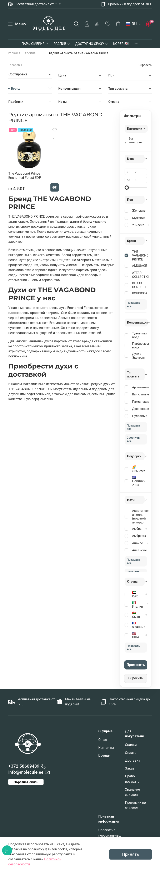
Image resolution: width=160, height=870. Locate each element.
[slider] (127, 187)
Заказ (129, 768)
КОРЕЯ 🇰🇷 (121, 44)
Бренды (104, 755)
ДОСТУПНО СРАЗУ (91, 44)
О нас (102, 740)
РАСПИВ (62, 44)
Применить (136, 665)
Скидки (131, 745)
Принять (130, 854)
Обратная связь (26, 782)
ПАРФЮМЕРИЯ (35, 44)
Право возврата (132, 779)
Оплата (130, 753)
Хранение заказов (132, 792)
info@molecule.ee (25, 772)
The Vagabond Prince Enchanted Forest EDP (24, 175)
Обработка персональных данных (109, 835)
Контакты (106, 748)
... (42, 53)
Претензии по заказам (135, 805)
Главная (14, 53)
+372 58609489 (23, 766)
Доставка (132, 760)
